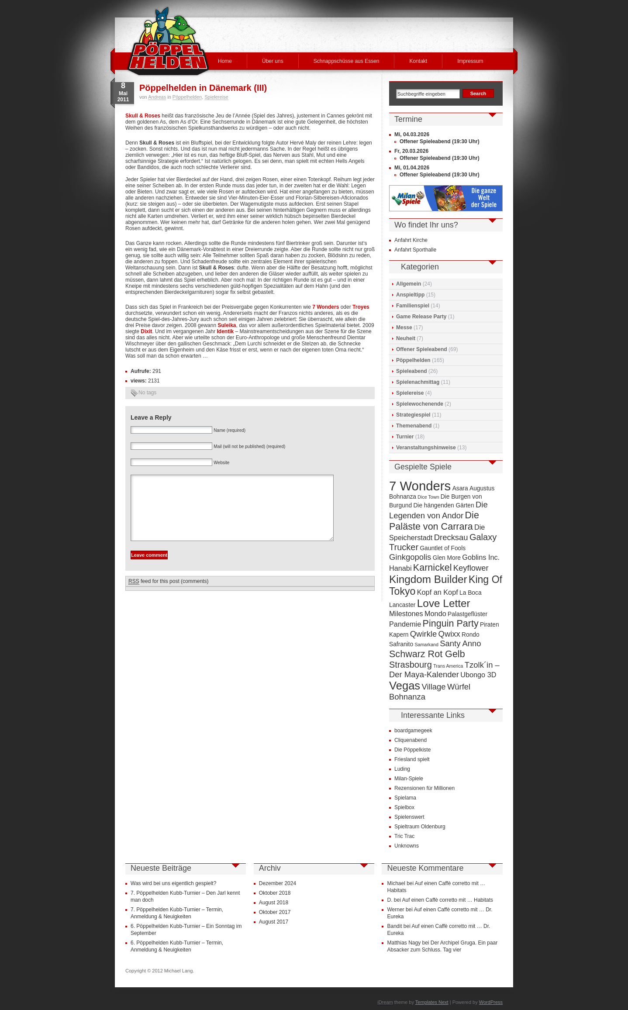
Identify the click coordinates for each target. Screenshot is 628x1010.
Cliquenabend (410, 740)
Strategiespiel (413, 415)
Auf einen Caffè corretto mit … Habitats (447, 900)
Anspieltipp (410, 295)
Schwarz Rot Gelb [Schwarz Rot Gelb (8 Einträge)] (427, 653)
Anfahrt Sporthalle (415, 250)
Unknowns (406, 846)
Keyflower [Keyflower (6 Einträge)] (471, 567)
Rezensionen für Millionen (424, 788)
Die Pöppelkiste (412, 750)
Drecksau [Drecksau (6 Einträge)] (451, 537)
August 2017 (273, 922)
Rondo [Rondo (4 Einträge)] (471, 634)
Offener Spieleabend (421, 349)
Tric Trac (404, 836)
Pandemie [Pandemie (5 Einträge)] (405, 624)
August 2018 (273, 903)
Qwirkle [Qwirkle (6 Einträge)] (423, 633)
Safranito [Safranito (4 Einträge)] (401, 644)
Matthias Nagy (404, 943)
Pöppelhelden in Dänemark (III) (203, 88)
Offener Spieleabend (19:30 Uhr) (440, 141)
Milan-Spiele (408, 779)
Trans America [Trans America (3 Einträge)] (448, 666)
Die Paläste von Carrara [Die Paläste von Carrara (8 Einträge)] (434, 521)
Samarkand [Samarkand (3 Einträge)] (426, 644)
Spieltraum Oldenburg (419, 827)
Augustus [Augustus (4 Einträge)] (481, 488)
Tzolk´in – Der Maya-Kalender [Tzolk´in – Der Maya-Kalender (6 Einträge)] (444, 669)
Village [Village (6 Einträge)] (434, 686)
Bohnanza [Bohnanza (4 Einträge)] (402, 496)
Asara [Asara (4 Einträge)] (460, 488)
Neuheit (405, 338)
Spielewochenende (419, 404)
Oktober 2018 (275, 893)
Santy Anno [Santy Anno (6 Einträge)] (460, 643)
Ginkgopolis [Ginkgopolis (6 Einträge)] (410, 557)
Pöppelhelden (187, 97)
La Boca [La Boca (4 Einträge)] (470, 592)
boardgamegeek (413, 730)
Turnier (405, 437)
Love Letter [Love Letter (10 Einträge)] (443, 603)
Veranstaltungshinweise (426, 448)
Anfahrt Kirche (411, 240)
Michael (396, 883)
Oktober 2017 (275, 912)
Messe (404, 327)
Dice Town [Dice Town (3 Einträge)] (428, 497)
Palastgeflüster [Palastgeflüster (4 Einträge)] (467, 614)
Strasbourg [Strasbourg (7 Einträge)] (410, 664)
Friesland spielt (412, 759)
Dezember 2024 (277, 883)
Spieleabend (411, 371)
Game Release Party (421, 317)
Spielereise (216, 97)
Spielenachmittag (417, 382)
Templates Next (432, 1002)
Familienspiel (412, 306)
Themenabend (413, 426)
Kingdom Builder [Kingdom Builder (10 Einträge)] (428, 579)
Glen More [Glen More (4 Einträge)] (447, 558)
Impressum (470, 61)
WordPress (491, 1002)
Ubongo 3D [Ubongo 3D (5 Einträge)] (478, 675)
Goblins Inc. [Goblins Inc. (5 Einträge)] (481, 557)
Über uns (272, 61)
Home (225, 61)
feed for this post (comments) (168, 594)
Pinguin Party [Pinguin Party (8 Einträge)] (451, 623)
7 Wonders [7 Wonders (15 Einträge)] (420, 486)
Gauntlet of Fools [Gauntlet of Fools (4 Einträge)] (443, 548)
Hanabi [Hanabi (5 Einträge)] (400, 568)
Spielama (405, 798)
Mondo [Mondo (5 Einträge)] (435, 613)
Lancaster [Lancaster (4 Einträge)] (402, 605)
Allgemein (408, 284)
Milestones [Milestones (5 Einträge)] (406, 613)
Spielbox (404, 807)
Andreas (157, 97)
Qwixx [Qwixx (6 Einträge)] (449, 633)
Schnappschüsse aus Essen (347, 61)
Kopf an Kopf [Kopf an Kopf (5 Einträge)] (437, 592)
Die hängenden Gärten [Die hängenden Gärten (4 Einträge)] (443, 505)
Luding (402, 769)
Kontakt (418, 61)
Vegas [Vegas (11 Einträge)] (404, 685)
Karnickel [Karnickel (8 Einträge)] (432, 567)
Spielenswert (409, 817)
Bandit (394, 926)
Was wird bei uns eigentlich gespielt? (173, 883)
